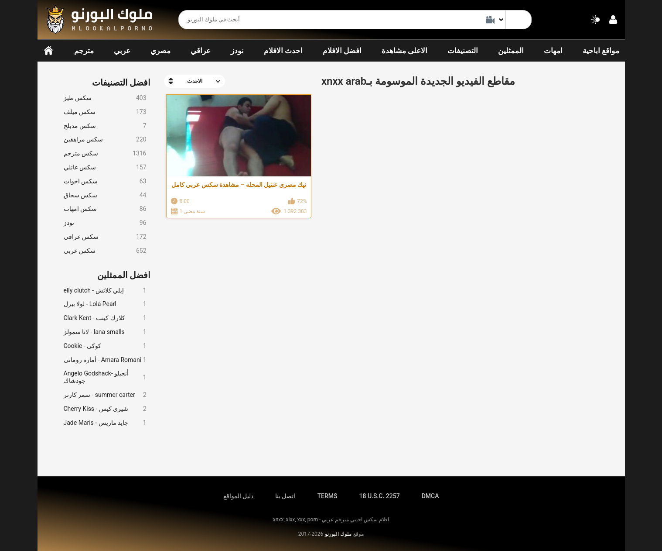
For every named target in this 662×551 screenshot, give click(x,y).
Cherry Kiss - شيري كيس (105, 409)
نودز (237, 50)
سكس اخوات (105, 181)
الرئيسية (48, 50)
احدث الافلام (283, 50)
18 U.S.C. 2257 (379, 495)
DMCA (430, 495)
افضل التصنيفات (121, 82)
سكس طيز (105, 98)
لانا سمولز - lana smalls (105, 332)
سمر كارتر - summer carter (105, 395)
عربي (122, 50)
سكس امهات (105, 209)
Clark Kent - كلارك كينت (105, 318)
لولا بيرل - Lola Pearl (105, 304)
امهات (553, 50)
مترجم (84, 50)
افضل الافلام (342, 50)
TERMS (327, 495)
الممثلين (511, 50)
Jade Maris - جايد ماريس (105, 423)
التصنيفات (462, 50)
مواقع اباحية (601, 50)
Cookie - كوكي (105, 346)
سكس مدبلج (105, 126)
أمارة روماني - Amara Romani (105, 360)
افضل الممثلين (124, 275)
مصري (160, 50)
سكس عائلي (105, 167)
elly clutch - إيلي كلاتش (105, 290)
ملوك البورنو (338, 534)
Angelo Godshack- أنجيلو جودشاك (105, 377)
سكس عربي (105, 251)
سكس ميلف (105, 112)
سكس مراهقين (105, 139)
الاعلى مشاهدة (404, 50)
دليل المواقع (238, 495)
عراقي (201, 50)
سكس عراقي (105, 237)
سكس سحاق (105, 195)
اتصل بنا (285, 495)
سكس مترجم (105, 153)
